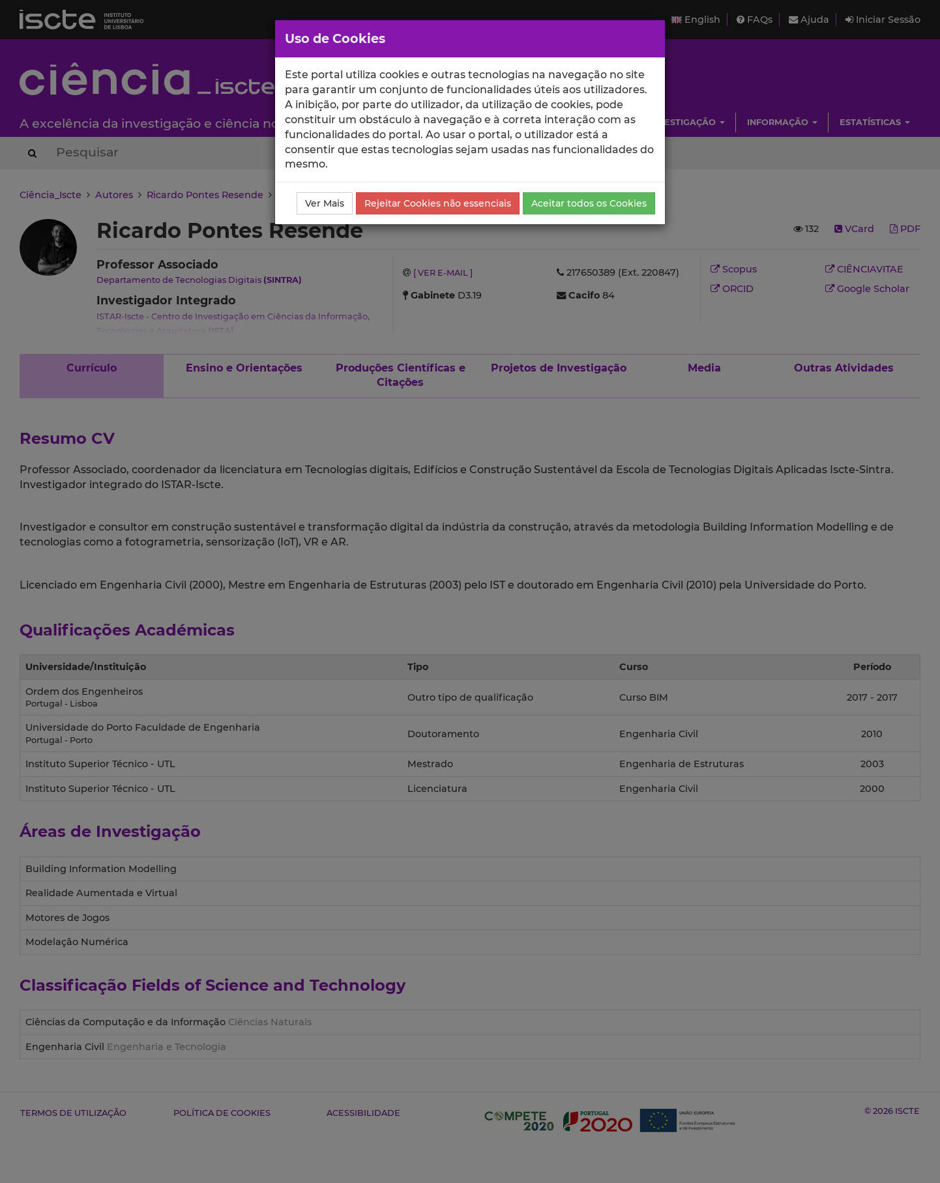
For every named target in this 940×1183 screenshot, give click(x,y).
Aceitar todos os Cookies (589, 203)
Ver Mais (324, 203)
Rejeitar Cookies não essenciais (437, 203)
